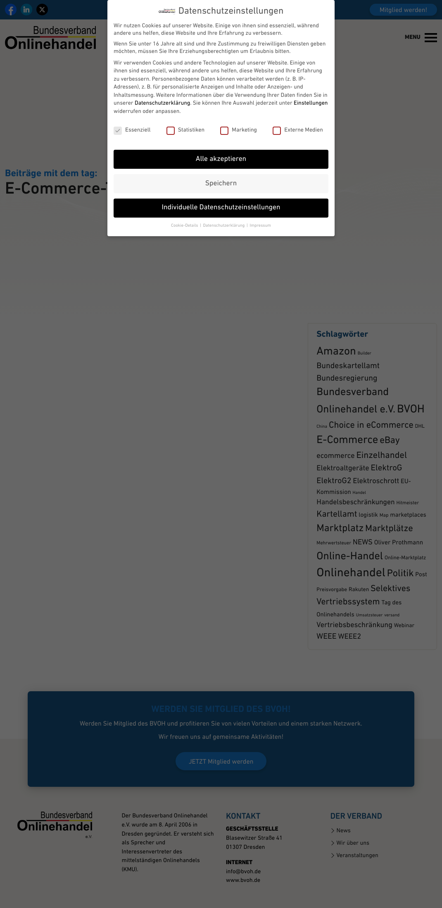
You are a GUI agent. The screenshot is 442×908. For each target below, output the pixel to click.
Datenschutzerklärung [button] (224, 208)
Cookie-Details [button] (185, 208)
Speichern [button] (221, 166)
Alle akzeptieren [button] (221, 141)
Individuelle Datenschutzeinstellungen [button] (221, 190)
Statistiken (185, 112)
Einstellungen (311, 86)
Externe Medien (298, 112)
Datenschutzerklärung (162, 86)
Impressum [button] (260, 208)
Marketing (238, 112)
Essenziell (132, 112)
